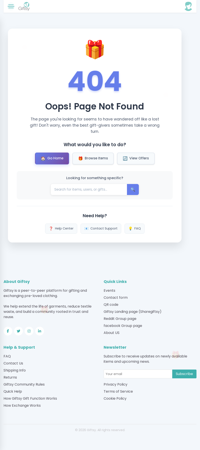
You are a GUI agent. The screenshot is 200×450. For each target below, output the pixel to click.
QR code (111, 304)
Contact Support (100, 228)
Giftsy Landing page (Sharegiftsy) (132, 311)
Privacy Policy (115, 384)
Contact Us (13, 363)
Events (109, 290)
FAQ (134, 228)
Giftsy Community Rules (24, 384)
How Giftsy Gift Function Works (30, 398)
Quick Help (13, 391)
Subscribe (184, 373)
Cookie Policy (115, 398)
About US (111, 332)
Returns (10, 377)
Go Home (52, 158)
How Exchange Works (22, 405)
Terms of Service (118, 391)
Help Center (61, 228)
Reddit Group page (120, 318)
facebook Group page (123, 325)
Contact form (116, 297)
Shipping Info (15, 370)
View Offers (136, 158)
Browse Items (93, 158)
